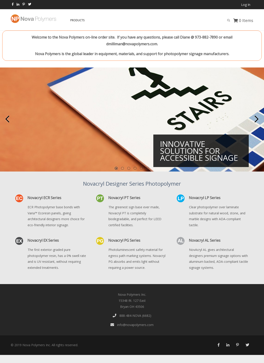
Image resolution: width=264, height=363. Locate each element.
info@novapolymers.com (132, 325)
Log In (245, 4)
